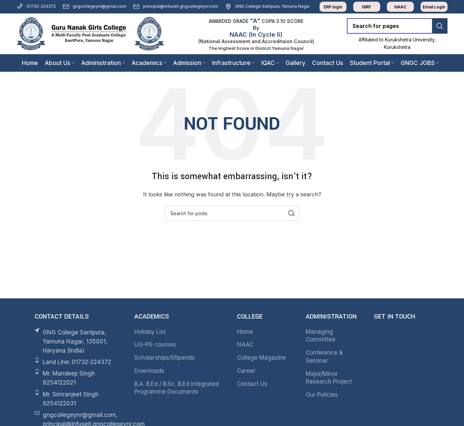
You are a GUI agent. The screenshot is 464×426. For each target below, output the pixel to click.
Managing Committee (320, 335)
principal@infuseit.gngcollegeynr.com (175, 6)
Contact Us (252, 384)
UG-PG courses (155, 344)
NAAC (245, 344)
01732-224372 (36, 6)
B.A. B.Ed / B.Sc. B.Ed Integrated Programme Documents (176, 388)
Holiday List (150, 331)
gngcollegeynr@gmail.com (94, 6)
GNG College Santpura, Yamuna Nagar (267, 6)
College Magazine (261, 357)
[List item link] (78, 362)
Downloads (149, 370)
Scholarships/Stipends (164, 357)
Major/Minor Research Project (329, 377)
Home (245, 331)
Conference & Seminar (324, 356)
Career (246, 370)
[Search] (397, 26)
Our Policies (322, 394)
